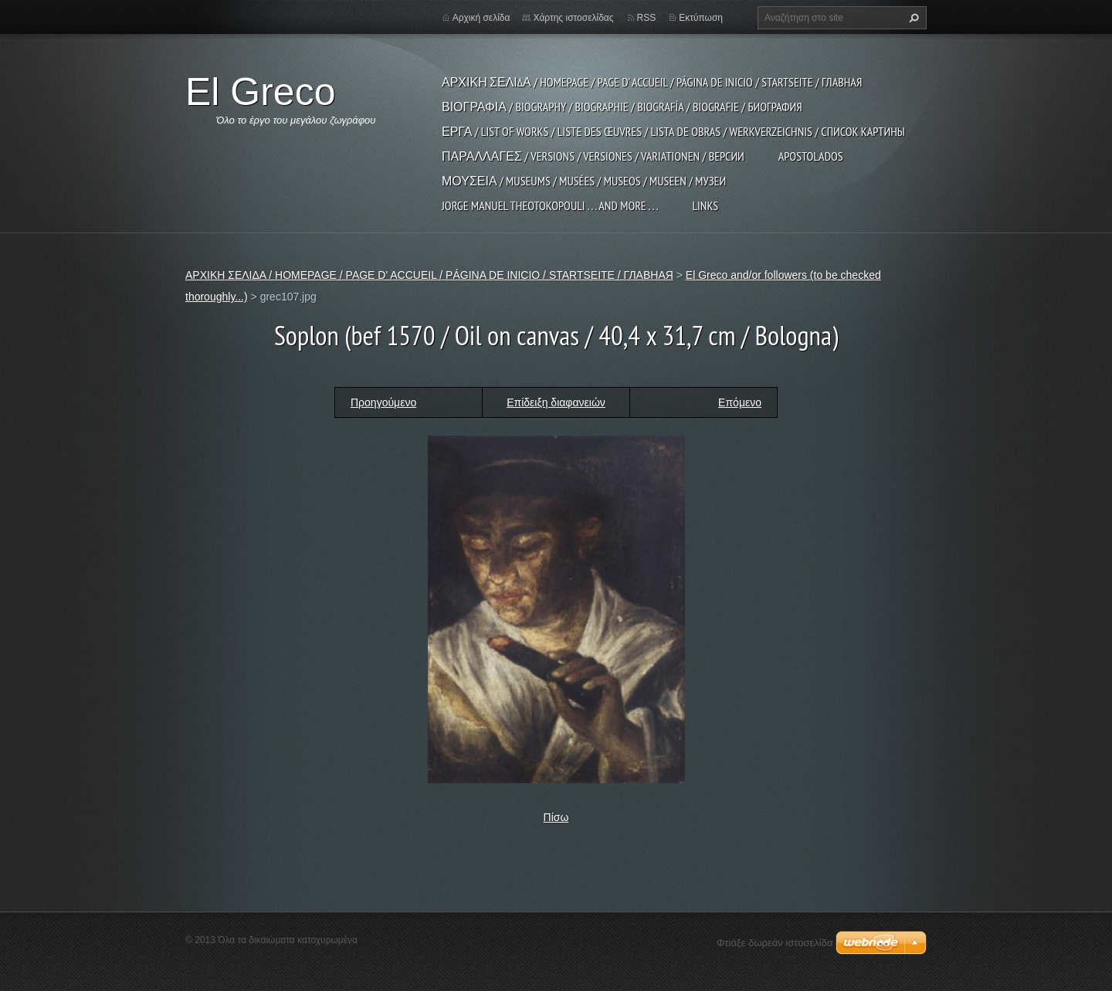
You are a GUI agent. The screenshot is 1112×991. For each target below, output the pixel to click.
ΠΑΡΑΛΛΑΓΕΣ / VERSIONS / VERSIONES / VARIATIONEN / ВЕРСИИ (593, 156)
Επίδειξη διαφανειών (556, 402)
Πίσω (556, 817)
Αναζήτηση (912, 17)
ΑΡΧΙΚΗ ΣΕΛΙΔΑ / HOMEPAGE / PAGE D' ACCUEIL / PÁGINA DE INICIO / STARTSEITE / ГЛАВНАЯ (652, 82)
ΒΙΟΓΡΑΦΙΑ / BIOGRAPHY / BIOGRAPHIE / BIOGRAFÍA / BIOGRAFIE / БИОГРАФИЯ (622, 106)
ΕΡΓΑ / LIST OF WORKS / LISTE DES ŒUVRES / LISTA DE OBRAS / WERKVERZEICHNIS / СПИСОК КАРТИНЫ (673, 131)
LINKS (705, 205)
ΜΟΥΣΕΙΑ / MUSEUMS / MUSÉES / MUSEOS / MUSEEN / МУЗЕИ (584, 180)
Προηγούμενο (383, 402)
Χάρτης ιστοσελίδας (573, 17)
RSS (646, 17)
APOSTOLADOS (810, 156)
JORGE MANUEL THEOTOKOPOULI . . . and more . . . (550, 205)
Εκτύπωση (701, 17)
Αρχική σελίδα (481, 17)
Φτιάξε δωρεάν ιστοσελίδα (774, 943)
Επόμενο (739, 402)
